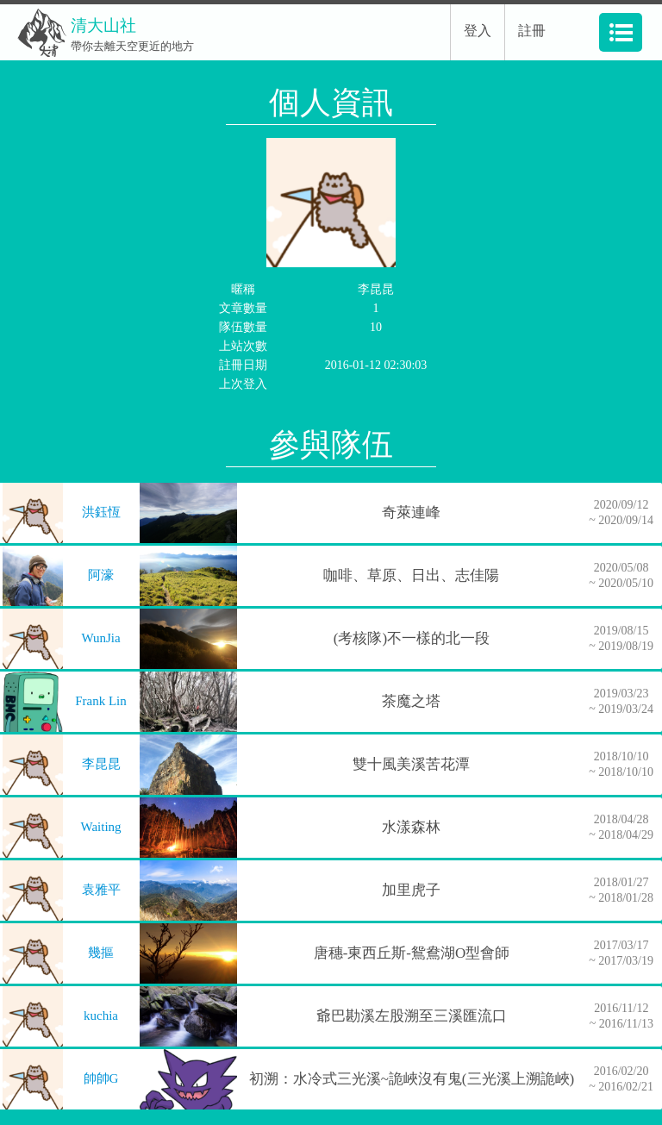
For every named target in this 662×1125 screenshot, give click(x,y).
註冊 (532, 30)
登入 (477, 30)
